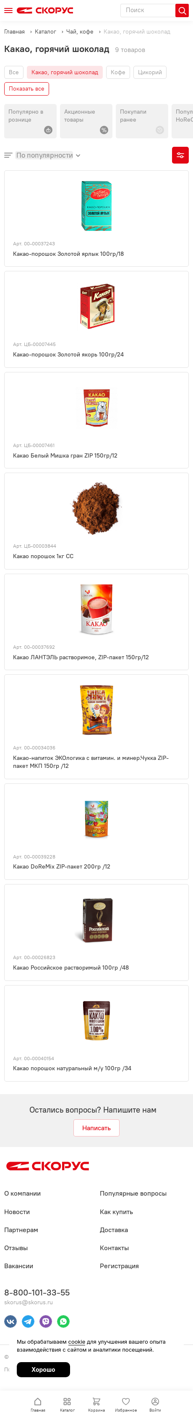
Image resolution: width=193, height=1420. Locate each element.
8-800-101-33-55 (37, 1292)
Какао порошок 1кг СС (43, 556)
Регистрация (119, 1266)
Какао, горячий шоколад (64, 72)
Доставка (114, 1230)
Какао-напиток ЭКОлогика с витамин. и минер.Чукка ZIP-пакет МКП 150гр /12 (91, 762)
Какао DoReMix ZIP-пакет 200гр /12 (61, 866)
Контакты (114, 1248)
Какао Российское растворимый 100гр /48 (71, 967)
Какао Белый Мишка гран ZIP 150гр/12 (65, 455)
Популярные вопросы (133, 1193)
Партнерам (21, 1230)
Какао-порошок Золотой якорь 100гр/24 (68, 354)
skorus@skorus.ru (28, 1302)
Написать (96, 1128)
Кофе (118, 72)
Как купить (116, 1212)
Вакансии (18, 1266)
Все (14, 72)
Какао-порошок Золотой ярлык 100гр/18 (68, 253)
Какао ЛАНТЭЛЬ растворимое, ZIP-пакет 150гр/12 (81, 657)
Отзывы (16, 1248)
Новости (17, 1212)
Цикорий (150, 72)
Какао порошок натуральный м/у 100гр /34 (72, 1068)
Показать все (26, 88)
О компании (22, 1193)
